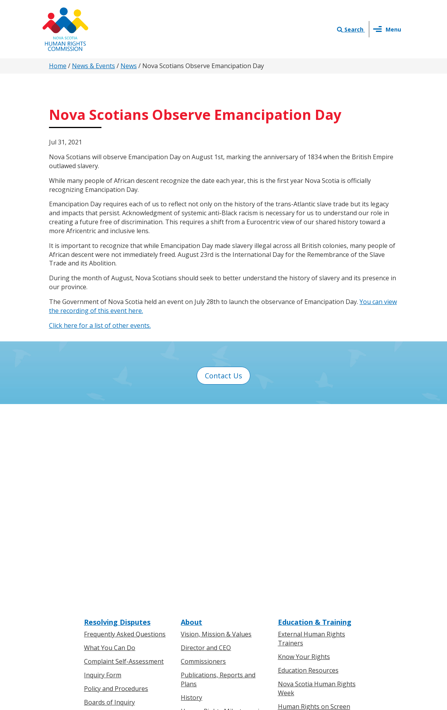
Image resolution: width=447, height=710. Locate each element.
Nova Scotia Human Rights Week (317, 490)
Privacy (260, 627)
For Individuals (105, 575)
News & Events (93, 66)
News (128, 66)
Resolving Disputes (117, 423)
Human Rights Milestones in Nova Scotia (222, 516)
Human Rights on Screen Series (314, 512)
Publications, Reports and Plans (218, 481)
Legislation (100, 602)
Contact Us (223, 375)
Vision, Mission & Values (216, 435)
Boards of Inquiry (109, 503)
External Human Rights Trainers (311, 440)
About (191, 423)
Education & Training (314, 423)
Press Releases (202, 575)
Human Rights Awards (213, 535)
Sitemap (314, 627)
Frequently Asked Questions (125, 435)
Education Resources (308, 471)
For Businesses (106, 589)
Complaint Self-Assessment (124, 463)
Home (57, 66)
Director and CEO (206, 449)
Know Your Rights (304, 458)
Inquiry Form (102, 476)
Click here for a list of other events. (100, 325)
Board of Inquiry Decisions (122, 517)
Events (190, 602)
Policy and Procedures (116, 490)
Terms (286, 627)
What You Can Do (109, 449)
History (191, 498)
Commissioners (203, 463)
